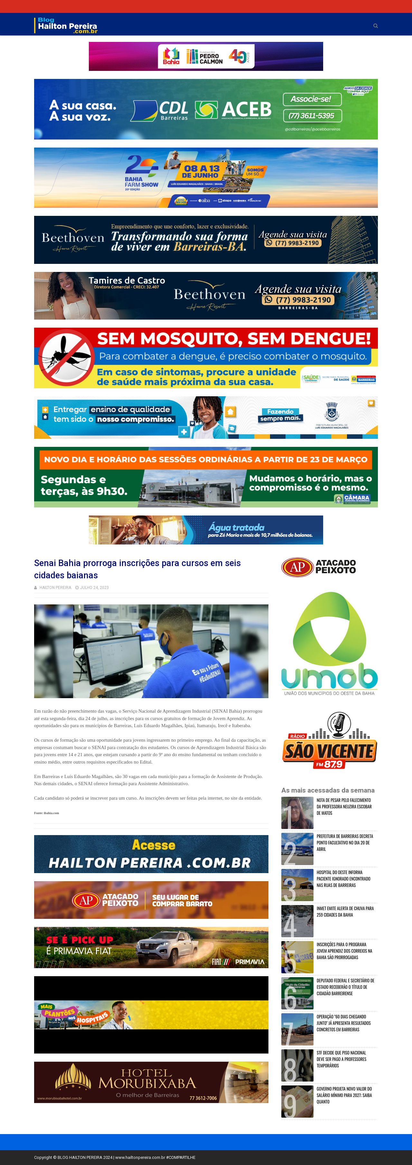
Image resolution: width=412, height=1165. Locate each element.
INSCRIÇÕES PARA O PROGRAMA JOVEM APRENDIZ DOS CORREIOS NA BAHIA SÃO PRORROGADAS (344, 950)
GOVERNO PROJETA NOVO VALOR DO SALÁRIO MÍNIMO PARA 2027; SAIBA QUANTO (344, 1095)
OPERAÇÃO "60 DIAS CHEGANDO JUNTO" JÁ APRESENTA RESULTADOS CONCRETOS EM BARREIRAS (344, 1023)
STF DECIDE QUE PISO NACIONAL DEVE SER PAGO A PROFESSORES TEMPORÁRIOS (341, 1059)
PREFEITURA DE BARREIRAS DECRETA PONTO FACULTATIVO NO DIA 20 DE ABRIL (345, 842)
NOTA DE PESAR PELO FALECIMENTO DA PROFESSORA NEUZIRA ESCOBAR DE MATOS (344, 806)
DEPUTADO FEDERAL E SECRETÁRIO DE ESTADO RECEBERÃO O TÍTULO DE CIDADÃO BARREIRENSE (345, 987)
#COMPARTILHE (180, 1157)
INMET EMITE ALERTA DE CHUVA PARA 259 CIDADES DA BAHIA (345, 911)
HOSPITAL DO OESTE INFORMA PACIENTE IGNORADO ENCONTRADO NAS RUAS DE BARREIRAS (343, 878)
